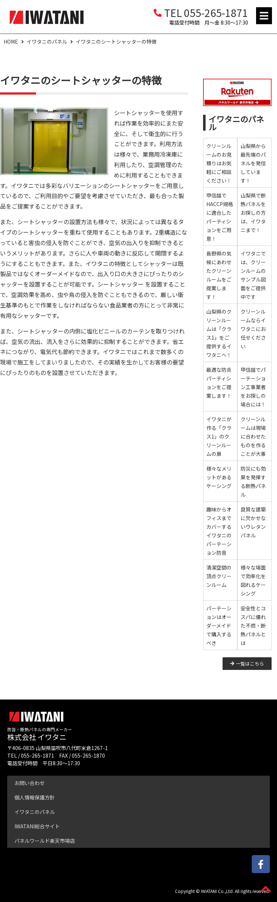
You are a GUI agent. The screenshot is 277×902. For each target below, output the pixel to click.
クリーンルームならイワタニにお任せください (253, 329)
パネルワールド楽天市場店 (44, 840)
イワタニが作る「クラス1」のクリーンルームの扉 (219, 436)
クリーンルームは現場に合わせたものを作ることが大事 (253, 436)
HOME (11, 41)
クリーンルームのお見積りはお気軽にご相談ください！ (219, 163)
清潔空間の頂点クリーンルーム (219, 576)
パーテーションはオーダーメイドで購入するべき (219, 625)
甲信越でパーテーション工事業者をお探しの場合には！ (253, 387)
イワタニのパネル (47, 41)
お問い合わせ (29, 782)
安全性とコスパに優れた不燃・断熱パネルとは (253, 625)
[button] (264, 15)
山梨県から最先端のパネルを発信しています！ (253, 163)
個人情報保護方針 (34, 797)
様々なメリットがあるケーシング (219, 477)
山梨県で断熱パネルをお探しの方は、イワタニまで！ (253, 213)
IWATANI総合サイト (37, 826)
